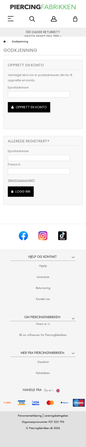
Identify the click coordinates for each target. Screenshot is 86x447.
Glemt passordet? (21, 180)
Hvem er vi (43, 324)
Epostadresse (18, 87)
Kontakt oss (43, 299)
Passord (14, 164)
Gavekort (43, 362)
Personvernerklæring (30, 416)
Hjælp (43, 266)
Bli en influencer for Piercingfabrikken (43, 335)
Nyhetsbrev (43, 373)
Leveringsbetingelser (56, 416)
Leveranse (43, 277)
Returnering (43, 288)
